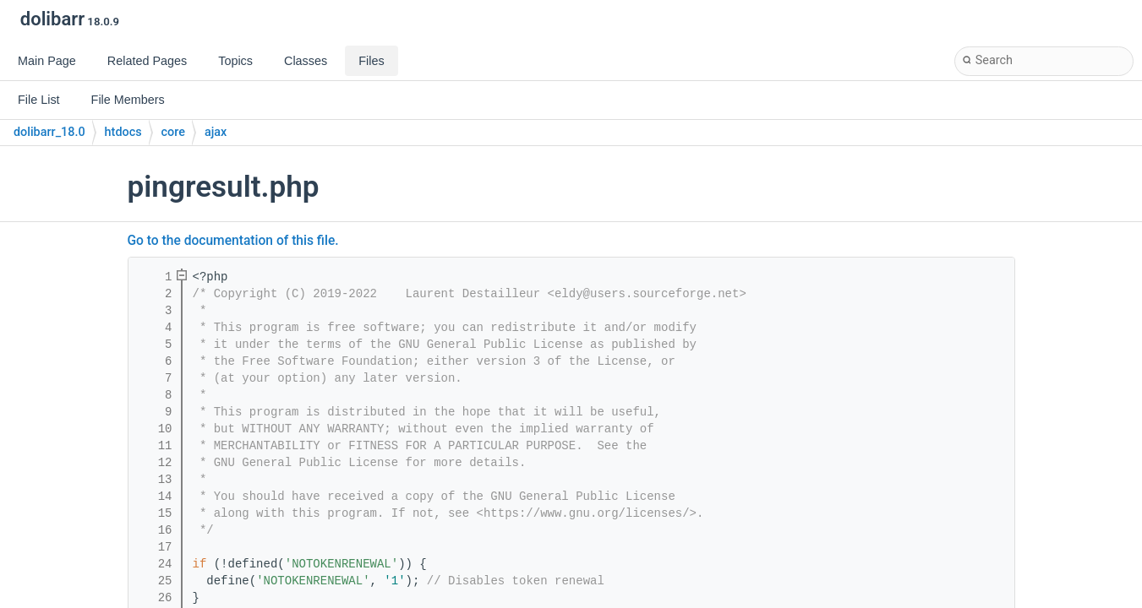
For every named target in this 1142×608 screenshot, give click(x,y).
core (173, 132)
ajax (216, 132)
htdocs (123, 132)
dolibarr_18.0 (49, 132)
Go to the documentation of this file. (233, 240)
